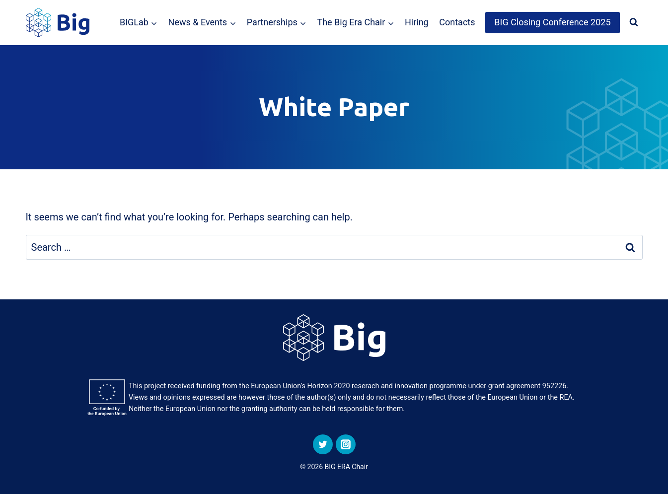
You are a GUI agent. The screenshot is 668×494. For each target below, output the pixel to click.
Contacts (457, 22)
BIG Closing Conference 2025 (552, 22)
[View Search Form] (634, 22)
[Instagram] (346, 444)
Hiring (417, 22)
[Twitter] (323, 444)
